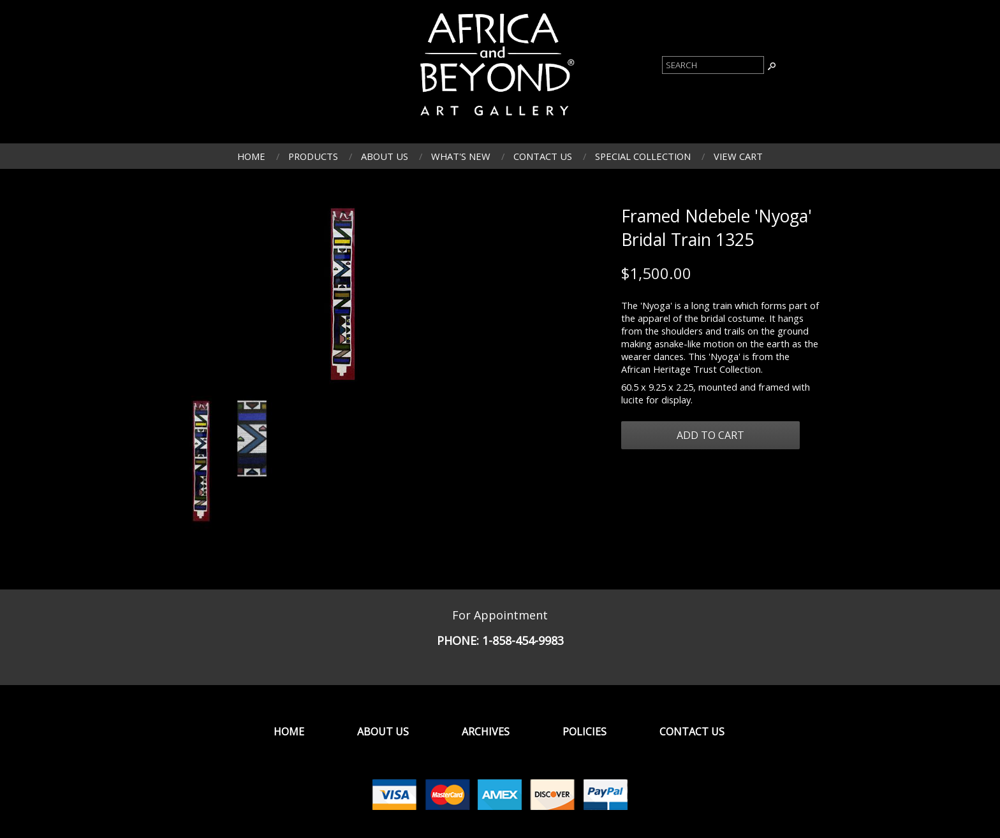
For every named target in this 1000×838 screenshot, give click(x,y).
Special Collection (643, 156)
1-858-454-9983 (523, 640)
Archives (486, 732)
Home (251, 156)
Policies (584, 732)
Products (313, 156)
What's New (460, 156)
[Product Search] (713, 65)
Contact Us (542, 156)
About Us (384, 156)
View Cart (738, 156)
